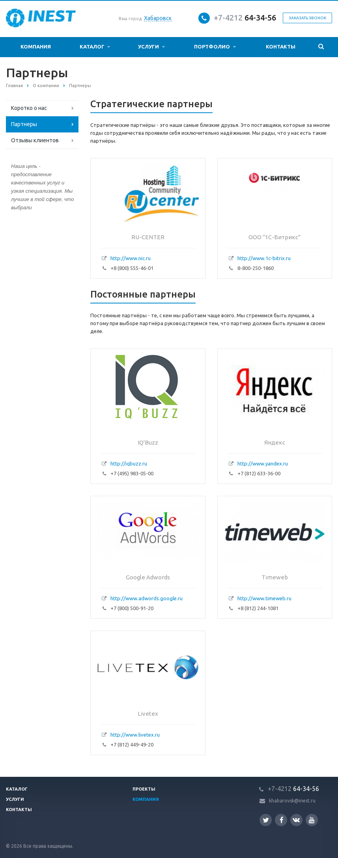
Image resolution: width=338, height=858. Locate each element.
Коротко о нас (29, 108)
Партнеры (24, 124)
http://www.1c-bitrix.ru (264, 258)
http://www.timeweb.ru (264, 598)
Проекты (144, 789)
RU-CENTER (147, 237)
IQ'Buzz (148, 442)
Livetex (148, 713)
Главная (14, 85)
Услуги (151, 47)
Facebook (282, 820)
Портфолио (214, 47)
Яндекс (274, 442)
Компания (36, 47)
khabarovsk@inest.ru (292, 800)
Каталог (95, 47)
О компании (46, 85)
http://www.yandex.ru (262, 463)
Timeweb (274, 577)
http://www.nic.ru (130, 258)
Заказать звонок (307, 18)
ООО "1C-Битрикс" (274, 237)
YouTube (312, 820)
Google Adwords (148, 577)
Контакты (280, 47)
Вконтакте (296, 819)
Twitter (266, 820)
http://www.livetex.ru (135, 734)
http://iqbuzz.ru (128, 463)
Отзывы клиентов (35, 140)
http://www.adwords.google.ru (146, 598)
